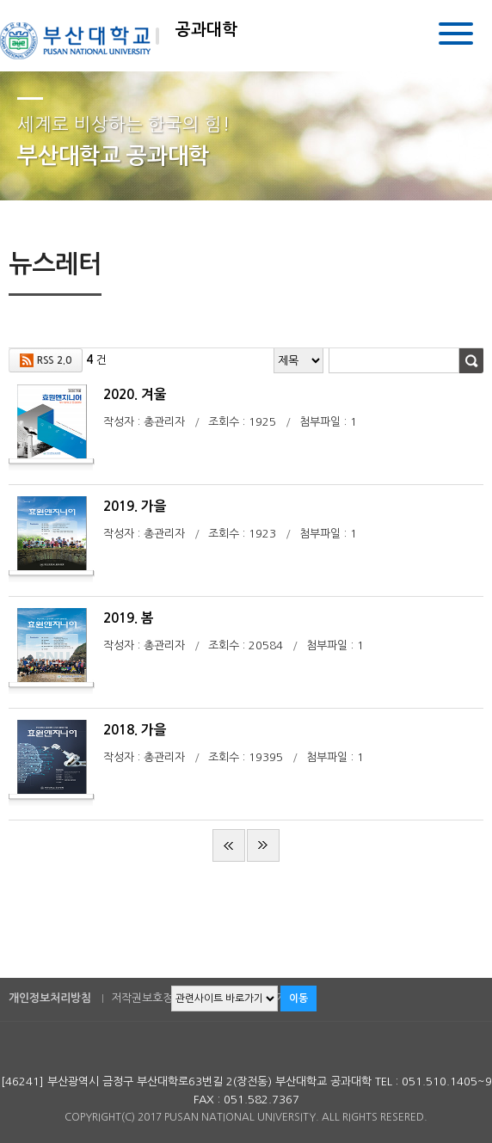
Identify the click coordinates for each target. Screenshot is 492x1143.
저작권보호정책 (147, 998)
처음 (228, 845)
